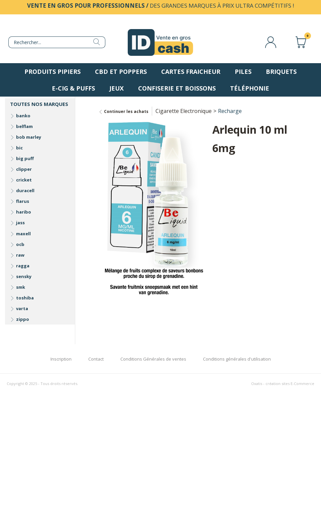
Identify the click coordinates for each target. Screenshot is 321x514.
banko (23, 116)
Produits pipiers (52, 72)
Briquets (281, 72)
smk (20, 287)
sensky (23, 276)
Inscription (61, 359)
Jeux (116, 88)
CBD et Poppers (121, 72)
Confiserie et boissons (177, 88)
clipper (24, 169)
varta (22, 308)
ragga (22, 266)
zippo (22, 319)
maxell (23, 234)
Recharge (230, 111)
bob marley (28, 137)
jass (20, 223)
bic (19, 148)
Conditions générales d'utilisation (237, 359)
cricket (24, 180)
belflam (24, 126)
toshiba (25, 298)
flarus (22, 201)
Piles (243, 72)
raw (20, 255)
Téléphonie (249, 88)
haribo (23, 212)
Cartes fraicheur (190, 72)
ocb (20, 244)
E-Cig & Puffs (73, 88)
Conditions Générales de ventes (153, 359)
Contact (96, 359)
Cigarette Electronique (183, 111)
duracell (25, 190)
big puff (25, 158)
